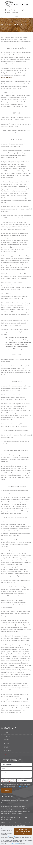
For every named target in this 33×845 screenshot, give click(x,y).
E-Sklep (7, 754)
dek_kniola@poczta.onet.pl (15, 10)
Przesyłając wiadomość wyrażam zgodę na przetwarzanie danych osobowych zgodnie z (17, 785)
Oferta (7, 740)
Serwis (6, 743)
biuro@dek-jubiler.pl (7, 77)
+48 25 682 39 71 (11, 12)
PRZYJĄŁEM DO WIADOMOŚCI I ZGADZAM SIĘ (23, 831)
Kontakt (7, 750)
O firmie (7, 736)
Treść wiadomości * (16, 774)
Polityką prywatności (23, 786)
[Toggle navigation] (16, 16)
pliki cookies (15, 843)
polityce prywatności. (14, 836)
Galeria (7, 747)
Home (6, 732)
